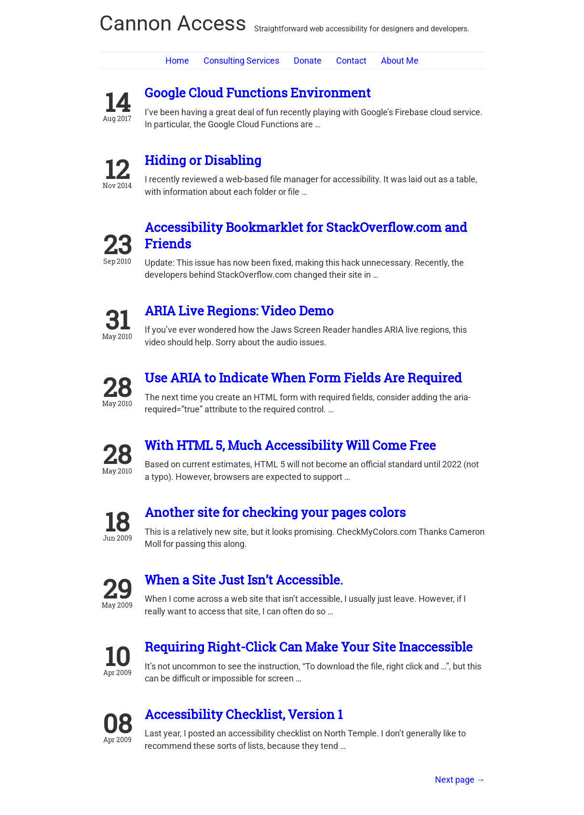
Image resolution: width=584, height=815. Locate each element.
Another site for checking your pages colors (275, 512)
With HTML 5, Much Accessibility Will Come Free (290, 445)
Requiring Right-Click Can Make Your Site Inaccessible (309, 646)
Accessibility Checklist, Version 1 (244, 714)
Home (177, 60)
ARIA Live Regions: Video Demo (239, 310)
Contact (351, 60)
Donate (308, 60)
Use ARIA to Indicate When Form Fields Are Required (303, 377)
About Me (400, 60)
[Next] (460, 779)
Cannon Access (172, 23)
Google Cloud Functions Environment (258, 92)
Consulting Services (241, 60)
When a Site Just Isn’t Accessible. (244, 579)
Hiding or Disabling (203, 160)
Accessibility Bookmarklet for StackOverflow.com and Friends (306, 235)
